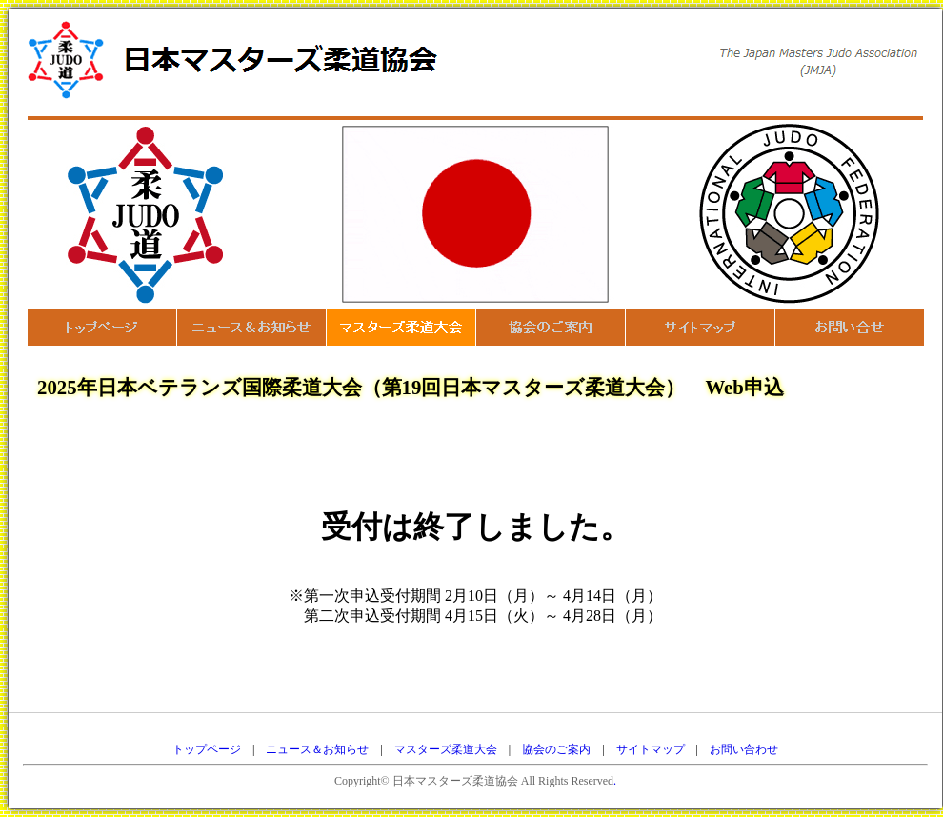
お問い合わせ (744, 749)
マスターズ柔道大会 (445, 749)
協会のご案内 (556, 749)
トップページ (206, 749)
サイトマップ (650, 749)
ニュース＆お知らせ (317, 749)
